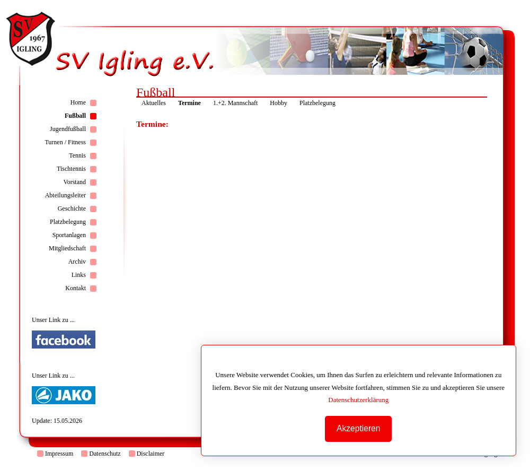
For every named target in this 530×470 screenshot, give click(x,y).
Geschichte (72, 208)
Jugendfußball (68, 129)
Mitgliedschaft (67, 248)
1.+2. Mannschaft (235, 103)
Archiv (77, 261)
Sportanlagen (69, 235)
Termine (189, 103)
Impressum (59, 453)
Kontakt (75, 288)
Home (78, 102)
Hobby (278, 103)
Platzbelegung (68, 221)
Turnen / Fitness (65, 142)
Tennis (77, 155)
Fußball (75, 115)
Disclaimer (151, 453)
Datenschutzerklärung (358, 400)
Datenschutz (104, 453)
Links (79, 274)
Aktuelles (154, 103)
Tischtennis (71, 168)
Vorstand (75, 182)
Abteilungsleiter (65, 195)
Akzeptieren (358, 428)
